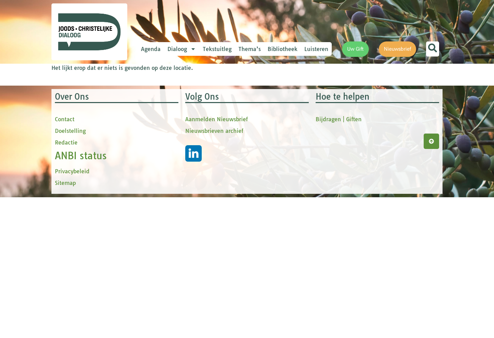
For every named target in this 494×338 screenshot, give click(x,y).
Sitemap (65, 323)
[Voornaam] (200, 130)
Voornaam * (169, 120)
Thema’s (249, 49)
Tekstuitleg (217, 49)
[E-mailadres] (200, 108)
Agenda (151, 49)
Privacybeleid (72, 312)
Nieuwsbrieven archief (214, 271)
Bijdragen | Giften (339, 259)
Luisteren (316, 49)
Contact (64, 259)
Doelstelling (70, 271)
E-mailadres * (171, 97)
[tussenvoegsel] (200, 153)
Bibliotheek (282, 49)
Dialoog (181, 49)
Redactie (66, 283)
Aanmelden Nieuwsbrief (216, 259)
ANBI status (81, 296)
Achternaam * (171, 165)
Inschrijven (200, 193)
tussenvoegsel (172, 142)
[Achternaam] (200, 175)
